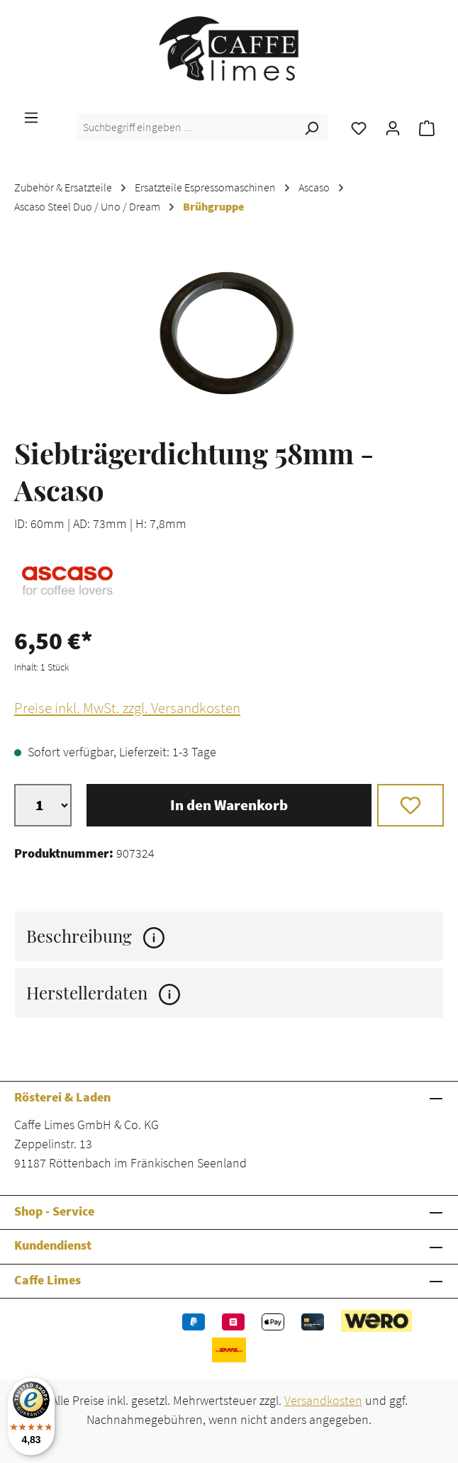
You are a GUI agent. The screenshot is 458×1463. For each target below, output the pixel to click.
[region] (229, 332)
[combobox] (186, 126)
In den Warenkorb (229, 805)
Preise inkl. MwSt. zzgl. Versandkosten (127, 708)
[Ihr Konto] (393, 127)
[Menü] (31, 116)
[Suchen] (311, 126)
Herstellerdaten (103, 993)
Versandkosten (323, 1400)
